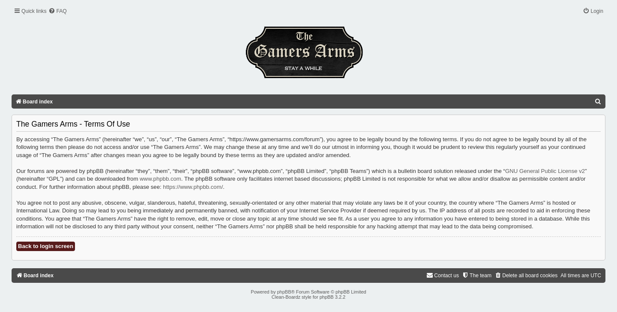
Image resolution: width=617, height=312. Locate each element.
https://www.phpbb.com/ (193, 187)
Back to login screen (45, 246)
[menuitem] (57, 11)
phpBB (284, 291)
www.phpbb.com (160, 179)
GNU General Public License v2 (545, 171)
